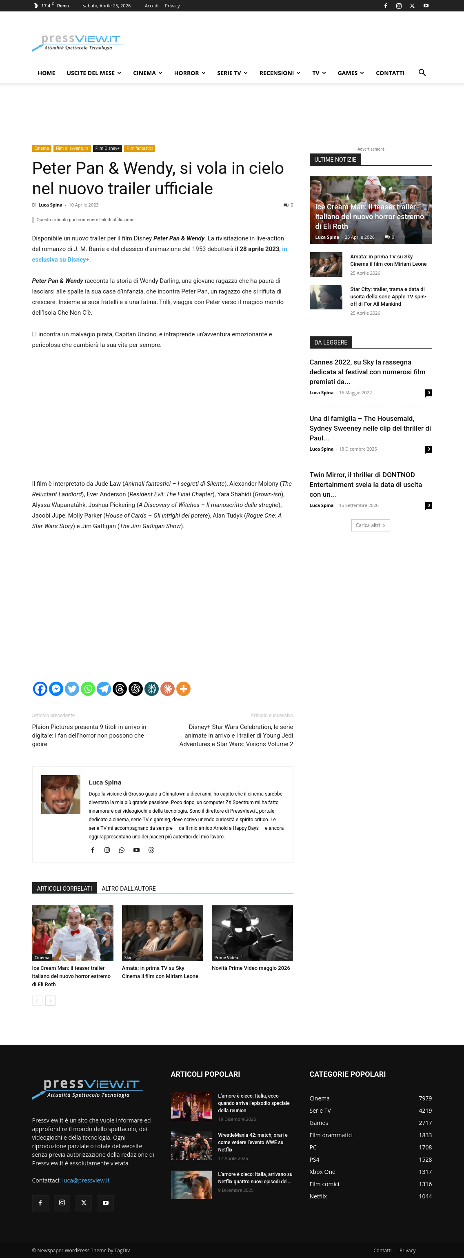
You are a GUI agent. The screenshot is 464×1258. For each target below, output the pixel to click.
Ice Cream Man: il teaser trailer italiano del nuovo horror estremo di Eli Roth (71, 976)
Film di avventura (72, 148)
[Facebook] (40, 689)
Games (351, 73)
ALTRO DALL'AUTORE (128, 888)
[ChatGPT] (136, 689)
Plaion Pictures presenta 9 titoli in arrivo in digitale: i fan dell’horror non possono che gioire (89, 735)
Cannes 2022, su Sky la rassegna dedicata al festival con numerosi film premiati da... (368, 372)
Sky (127, 957)
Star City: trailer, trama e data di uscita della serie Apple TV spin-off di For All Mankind (388, 296)
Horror (190, 73)
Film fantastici (140, 148)
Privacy (172, 5)
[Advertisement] (162, 418)
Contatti (390, 73)
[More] (183, 689)
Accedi (151, 5)
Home (47, 73)
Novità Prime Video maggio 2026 (251, 968)
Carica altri (371, 525)
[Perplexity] (151, 689)
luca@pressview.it (85, 1180)
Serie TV (233, 73)
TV (319, 73)
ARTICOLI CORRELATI (64, 888)
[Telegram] (104, 689)
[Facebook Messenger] (56, 689)
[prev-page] (37, 1001)
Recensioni (280, 73)
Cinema (147, 73)
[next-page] (50, 1001)
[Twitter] (72, 689)
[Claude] (167, 689)
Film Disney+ (107, 148)
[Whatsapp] (88, 689)
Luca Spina (50, 205)
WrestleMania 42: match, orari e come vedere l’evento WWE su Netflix (253, 1142)
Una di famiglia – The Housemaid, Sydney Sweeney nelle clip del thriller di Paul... (370, 428)
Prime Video (226, 957)
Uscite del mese (94, 73)
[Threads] (120, 689)
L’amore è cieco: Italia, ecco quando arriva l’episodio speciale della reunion (254, 1103)
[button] (422, 74)
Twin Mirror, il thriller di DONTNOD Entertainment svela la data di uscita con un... (366, 484)
